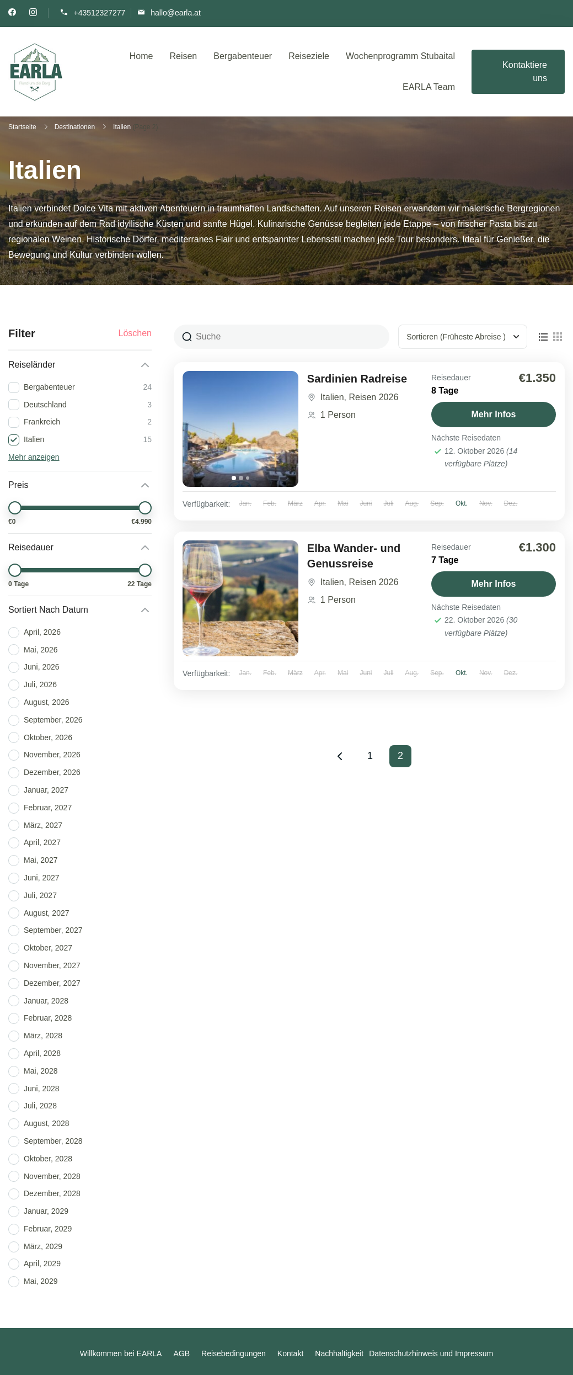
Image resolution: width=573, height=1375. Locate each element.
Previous (340, 756)
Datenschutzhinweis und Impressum (431, 1353)
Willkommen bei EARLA (121, 1353)
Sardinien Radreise (357, 379)
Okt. (462, 503)
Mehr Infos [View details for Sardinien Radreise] (494, 414)
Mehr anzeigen (34, 457)
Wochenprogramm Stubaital (400, 56)
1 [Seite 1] (374, 753)
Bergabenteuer (242, 56)
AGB (181, 1353)
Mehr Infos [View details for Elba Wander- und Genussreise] (494, 583)
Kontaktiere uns (524, 71)
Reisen (183, 56)
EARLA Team (429, 87)
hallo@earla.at (176, 12)
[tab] (234, 478)
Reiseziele (308, 56)
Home (141, 56)
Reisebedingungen (233, 1353)
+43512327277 (99, 12)
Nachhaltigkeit (339, 1353)
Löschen (135, 333)
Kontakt (290, 1353)
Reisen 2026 (373, 397)
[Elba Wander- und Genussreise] (240, 598)
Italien (332, 397)
